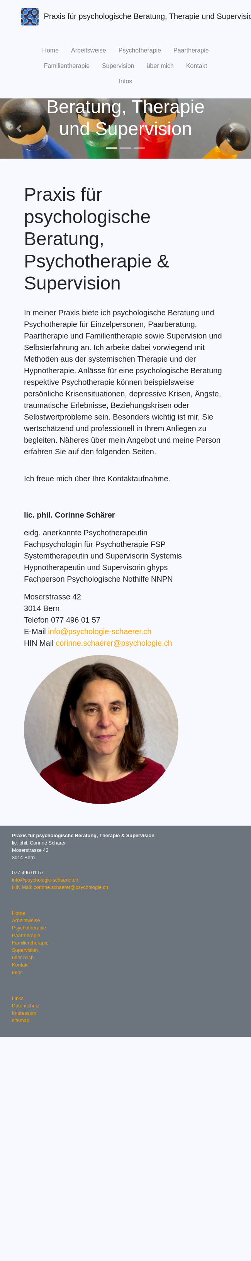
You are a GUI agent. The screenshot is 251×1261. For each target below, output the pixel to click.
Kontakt (196, 66)
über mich (160, 66)
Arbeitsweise (88, 50)
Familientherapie (67, 66)
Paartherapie (191, 50)
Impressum (24, 1013)
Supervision (118, 66)
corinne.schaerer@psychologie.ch (114, 643)
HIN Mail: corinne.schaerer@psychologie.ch (60, 887)
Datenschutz (25, 1006)
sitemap (20, 1020)
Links (18, 998)
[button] (19, 128)
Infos (125, 81)
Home (50, 50)
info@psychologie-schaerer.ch (99, 631)
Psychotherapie (140, 50)
